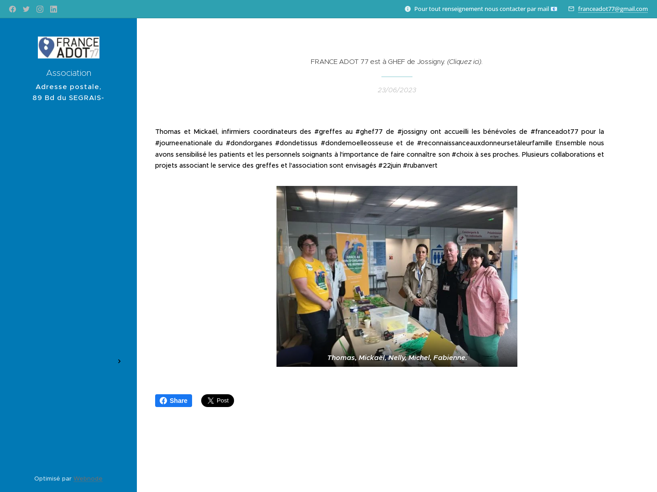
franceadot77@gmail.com (613, 9)
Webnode (88, 478)
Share (174, 400)
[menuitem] (68, 182)
